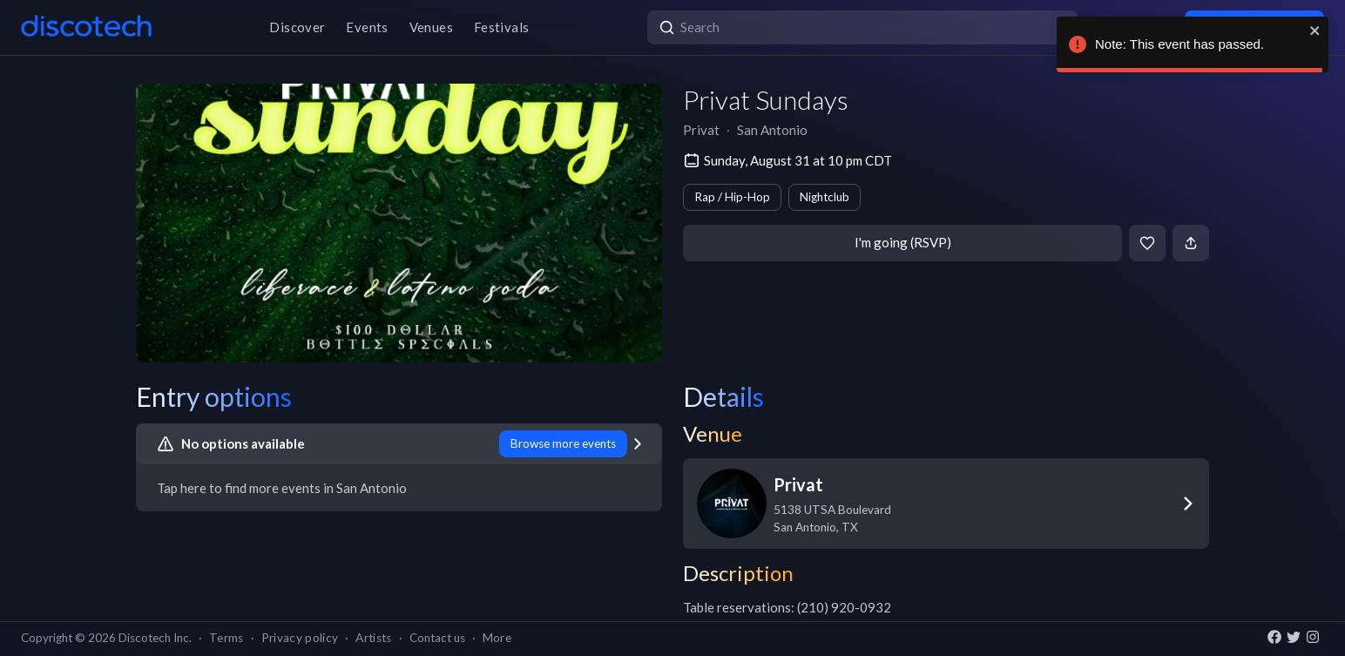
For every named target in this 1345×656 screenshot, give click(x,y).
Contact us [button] (437, 638)
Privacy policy (300, 638)
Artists (373, 638)
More (497, 638)
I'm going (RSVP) (903, 242)
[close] (1315, 30)
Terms (226, 638)
